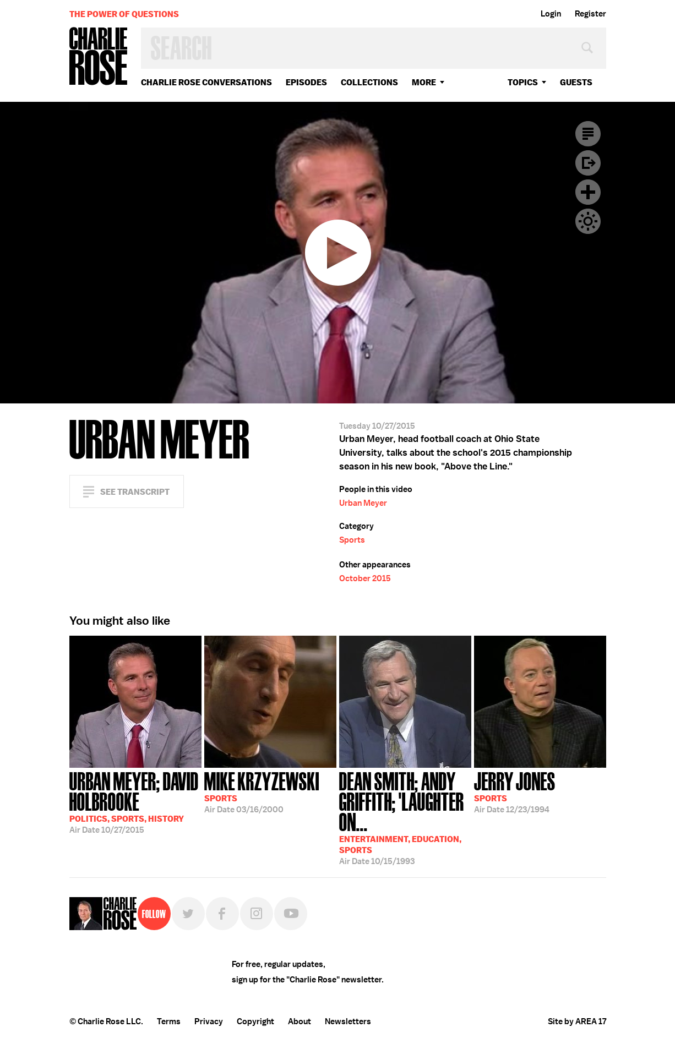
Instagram (256, 913)
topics (523, 82)
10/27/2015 (135, 801)
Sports (352, 539)
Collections (369, 82)
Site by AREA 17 (577, 1021)
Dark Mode (588, 221)
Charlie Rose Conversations (206, 82)
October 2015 (365, 578)
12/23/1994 (515, 791)
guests (576, 82)
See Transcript (135, 492)
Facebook (222, 913)
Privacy (208, 1021)
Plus (588, 192)
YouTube (290, 913)
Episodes (306, 82)
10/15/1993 (405, 817)
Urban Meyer (363, 503)
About (299, 1021)
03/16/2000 (261, 791)
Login (551, 13)
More (424, 82)
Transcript (588, 133)
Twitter (188, 913)
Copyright (255, 1021)
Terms (169, 1021)
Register (590, 13)
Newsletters (348, 1021)
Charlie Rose (98, 57)
